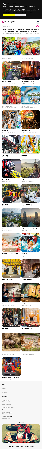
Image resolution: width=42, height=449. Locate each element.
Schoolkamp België (6, 418)
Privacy (3, 394)
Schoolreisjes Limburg (6, 401)
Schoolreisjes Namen (6, 404)
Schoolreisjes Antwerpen (7, 399)
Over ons (4, 387)
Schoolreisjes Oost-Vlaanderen (8, 406)
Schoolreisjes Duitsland (7, 413)
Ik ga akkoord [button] (6, 15)
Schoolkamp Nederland (7, 420)
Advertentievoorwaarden (21, 448)
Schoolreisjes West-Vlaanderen (8, 407)
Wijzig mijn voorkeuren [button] (20, 15)
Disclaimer (4, 392)
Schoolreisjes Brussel (6, 400)
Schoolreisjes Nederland (7, 412)
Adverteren (4, 389)
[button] (10, 78)
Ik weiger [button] (12, 15)
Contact (4, 388)
